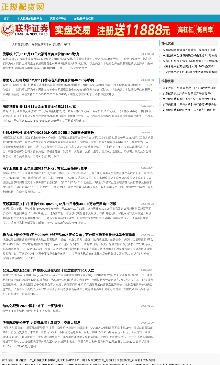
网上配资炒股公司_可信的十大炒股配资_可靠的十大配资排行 (119, 360)
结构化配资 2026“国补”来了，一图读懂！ (33, 306)
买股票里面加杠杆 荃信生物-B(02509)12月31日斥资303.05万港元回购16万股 (59, 204)
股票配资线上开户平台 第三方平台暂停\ (187, 93)
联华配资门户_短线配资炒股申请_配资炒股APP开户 (47, 360)
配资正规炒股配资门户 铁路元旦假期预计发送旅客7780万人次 (48, 270)
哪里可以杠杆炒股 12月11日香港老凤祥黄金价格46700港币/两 (48, 80)
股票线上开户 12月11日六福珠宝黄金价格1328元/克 (41, 54)
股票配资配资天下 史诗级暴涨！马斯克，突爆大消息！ (43, 323)
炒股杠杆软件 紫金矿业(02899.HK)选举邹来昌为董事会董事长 (48, 133)
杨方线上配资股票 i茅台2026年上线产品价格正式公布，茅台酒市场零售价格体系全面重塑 (69, 235)
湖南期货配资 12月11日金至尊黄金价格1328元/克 (39, 106)
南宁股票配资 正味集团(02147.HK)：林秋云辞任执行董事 (45, 168)
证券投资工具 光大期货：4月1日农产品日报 (189, 87)
